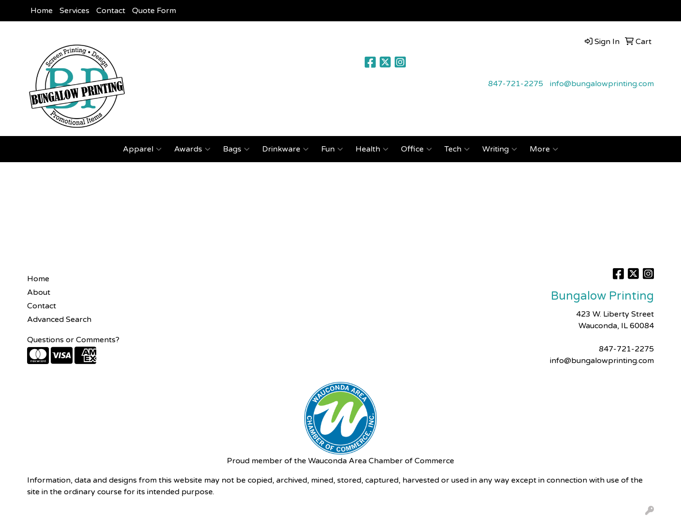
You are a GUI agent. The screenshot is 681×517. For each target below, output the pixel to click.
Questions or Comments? (73, 340)
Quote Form (154, 10)
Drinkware (285, 149)
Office (416, 149)
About (38, 292)
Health (371, 149)
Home (41, 10)
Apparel (142, 149)
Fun (332, 149)
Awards (192, 149)
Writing (499, 149)
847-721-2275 (515, 84)
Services (74, 10)
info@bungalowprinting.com (602, 84)
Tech (457, 149)
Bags (236, 149)
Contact (110, 10)
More (544, 149)
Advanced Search (59, 319)
